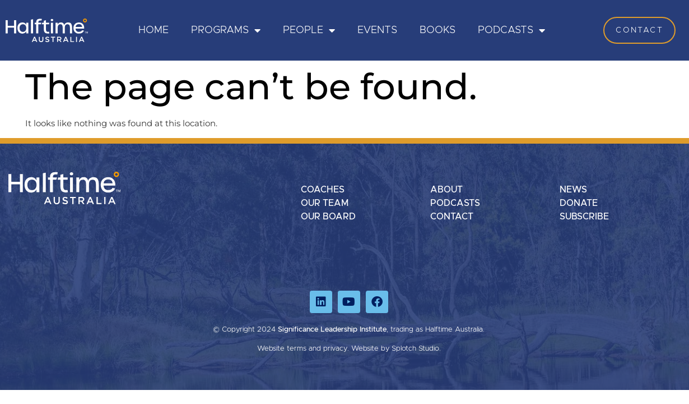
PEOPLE (309, 30)
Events (377, 30)
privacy (335, 348)
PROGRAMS (225, 30)
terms (296, 348)
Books (437, 30)
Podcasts (511, 30)
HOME (153, 30)
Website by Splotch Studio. (396, 348)
